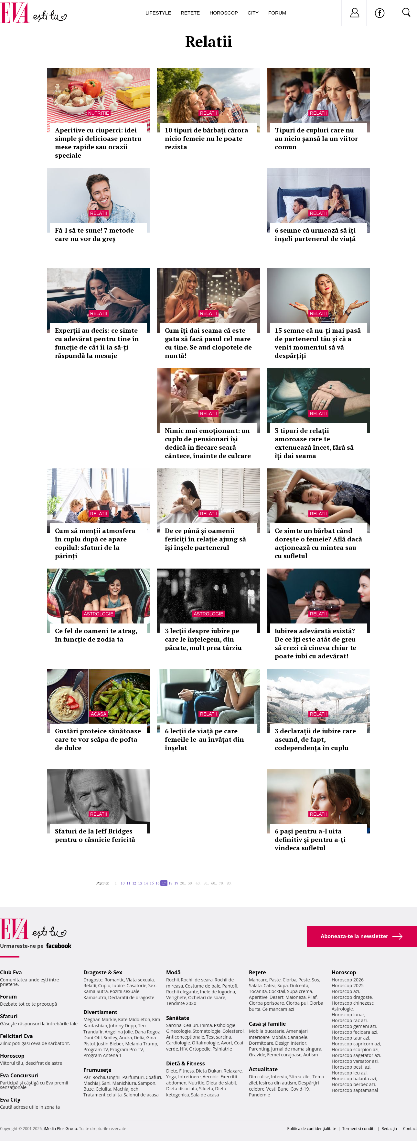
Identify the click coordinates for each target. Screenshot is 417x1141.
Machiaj (91, 1083)
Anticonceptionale (185, 1037)
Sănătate (177, 1017)
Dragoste (92, 980)
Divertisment (100, 1012)
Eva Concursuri (19, 1075)
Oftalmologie (205, 1043)
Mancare (258, 980)
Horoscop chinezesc (353, 1003)
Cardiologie (178, 1043)
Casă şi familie (267, 1023)
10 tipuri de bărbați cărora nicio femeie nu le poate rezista (206, 138)
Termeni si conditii (359, 1128)
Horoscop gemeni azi (354, 1026)
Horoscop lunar (348, 1014)
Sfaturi (8, 1016)
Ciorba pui (296, 1003)
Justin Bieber (110, 1044)
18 (170, 883)
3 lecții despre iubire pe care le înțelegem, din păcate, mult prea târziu (203, 639)
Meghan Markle (99, 1019)
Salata (255, 985)
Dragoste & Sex (102, 972)
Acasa (98, 714)
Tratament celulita (102, 1095)
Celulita (104, 1089)
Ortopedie (199, 1049)
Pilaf (311, 997)
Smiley (110, 1037)
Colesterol (233, 1031)
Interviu (279, 1076)
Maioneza (295, 997)
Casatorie (136, 985)
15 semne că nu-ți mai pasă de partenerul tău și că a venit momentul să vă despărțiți (318, 343)
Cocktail (277, 991)
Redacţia (389, 1128)
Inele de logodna (217, 992)
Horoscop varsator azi (355, 1061)
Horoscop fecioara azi (354, 1032)
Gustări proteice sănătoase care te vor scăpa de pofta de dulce (98, 739)
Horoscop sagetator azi (356, 1055)
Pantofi (229, 986)
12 (134, 883)
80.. (229, 883)
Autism (310, 1055)
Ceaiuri (191, 1025)
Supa (282, 985)
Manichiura (124, 1083)
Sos (315, 980)
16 (157, 883)
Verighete (176, 997)
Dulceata (299, 985)
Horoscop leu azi (349, 1073)
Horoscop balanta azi (354, 1078)
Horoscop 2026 (348, 980)
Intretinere (189, 1076)
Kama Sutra (95, 991)
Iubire (118, 985)
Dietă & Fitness (185, 1063)
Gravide (257, 1055)
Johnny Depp (122, 1025)
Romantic (114, 980)
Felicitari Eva (16, 1036)
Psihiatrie (222, 1049)
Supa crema (299, 991)
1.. (117, 883)
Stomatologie (206, 1031)
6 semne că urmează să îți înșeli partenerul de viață (315, 234)
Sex (152, 985)
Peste (304, 980)
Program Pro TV (126, 1049)
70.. (222, 883)
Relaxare (233, 1071)
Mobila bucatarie (266, 1031)
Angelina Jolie (119, 1032)
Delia (139, 1037)
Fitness (186, 1071)
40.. (198, 883)
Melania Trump (141, 1044)
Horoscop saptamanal (355, 1090)
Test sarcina (218, 1037)
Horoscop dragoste (352, 997)
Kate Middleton (134, 1019)
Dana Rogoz (147, 1032)
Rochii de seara (197, 980)
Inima (206, 1025)
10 (122, 883)
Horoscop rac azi (349, 1020)
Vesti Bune (277, 1089)
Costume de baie (202, 986)
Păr (87, 1077)
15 (152, 883)
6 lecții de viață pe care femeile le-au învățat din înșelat (204, 739)
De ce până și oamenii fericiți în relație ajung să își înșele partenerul (205, 539)
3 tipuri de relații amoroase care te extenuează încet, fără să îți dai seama (314, 443)
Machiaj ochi (126, 1089)
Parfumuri (133, 1077)
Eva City (10, 1099)
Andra (125, 1037)
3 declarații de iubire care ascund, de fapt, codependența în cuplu (315, 739)
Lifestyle (158, 13)
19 (176, 883)
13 (140, 883)
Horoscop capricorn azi (356, 1044)
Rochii (98, 1077)
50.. (206, 883)
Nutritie (98, 113)
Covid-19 (300, 1089)
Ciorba (289, 980)
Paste (275, 980)
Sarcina (174, 1025)
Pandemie (259, 1095)
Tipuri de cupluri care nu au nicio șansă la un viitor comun (316, 138)
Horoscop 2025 (348, 985)
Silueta (206, 1088)
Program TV (95, 1049)
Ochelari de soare (206, 997)
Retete (190, 13)
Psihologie (225, 1025)
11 (128, 883)
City (253, 13)
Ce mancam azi (278, 1009)
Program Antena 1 (102, 1055)
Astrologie (98, 613)
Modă (173, 972)
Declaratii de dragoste (131, 997)
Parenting (259, 1049)
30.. (191, 883)
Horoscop (223, 13)
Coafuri (153, 1077)
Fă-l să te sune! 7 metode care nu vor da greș (94, 234)
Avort (226, 1043)
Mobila (279, 1037)
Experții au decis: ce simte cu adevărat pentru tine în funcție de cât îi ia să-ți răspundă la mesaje (97, 343)
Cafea (269, 985)
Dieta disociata (181, 1088)
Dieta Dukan (208, 1071)
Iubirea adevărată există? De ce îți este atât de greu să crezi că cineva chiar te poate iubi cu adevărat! (315, 643)
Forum (277, 13)
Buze (88, 1089)
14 (146, 883)
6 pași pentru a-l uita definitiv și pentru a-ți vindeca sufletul (310, 839)
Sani (106, 1083)
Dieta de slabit (221, 1083)
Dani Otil (92, 1037)
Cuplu (104, 985)
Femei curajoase (284, 1055)
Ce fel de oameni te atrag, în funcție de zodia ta (96, 635)
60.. (214, 883)
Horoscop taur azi (350, 1038)
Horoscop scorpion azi (355, 1049)
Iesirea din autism (277, 1083)
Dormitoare (261, 1043)
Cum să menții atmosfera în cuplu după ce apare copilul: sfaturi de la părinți (95, 543)
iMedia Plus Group (60, 1128)
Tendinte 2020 (181, 1003)
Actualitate (263, 1069)
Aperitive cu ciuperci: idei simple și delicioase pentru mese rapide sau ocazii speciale (98, 143)
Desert (276, 997)
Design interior (290, 1043)
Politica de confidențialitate (311, 1128)
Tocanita (258, 991)
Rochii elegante (182, 992)
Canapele (297, 1037)
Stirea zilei (299, 1076)
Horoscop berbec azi (353, 1084)
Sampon (146, 1083)
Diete (171, 1071)
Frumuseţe (97, 1069)
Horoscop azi (345, 991)
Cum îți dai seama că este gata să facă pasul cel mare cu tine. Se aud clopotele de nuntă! (208, 343)
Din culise (259, 1076)
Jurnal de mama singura (296, 1049)
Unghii (114, 1077)
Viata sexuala (140, 980)
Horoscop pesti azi (351, 1067)
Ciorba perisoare (266, 1003)
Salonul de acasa (141, 1095)
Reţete (257, 972)
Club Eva (11, 972)
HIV (183, 1049)
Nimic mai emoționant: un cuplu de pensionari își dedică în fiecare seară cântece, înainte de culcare (208, 443)
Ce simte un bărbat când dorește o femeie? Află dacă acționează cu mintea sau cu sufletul (318, 543)
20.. (183, 883)
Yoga (171, 1076)
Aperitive (258, 997)
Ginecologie (178, 1031)
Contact (410, 1128)
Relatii (208, 113)
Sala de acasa (205, 1095)
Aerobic (211, 1076)
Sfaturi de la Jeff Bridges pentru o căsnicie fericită (95, 835)
